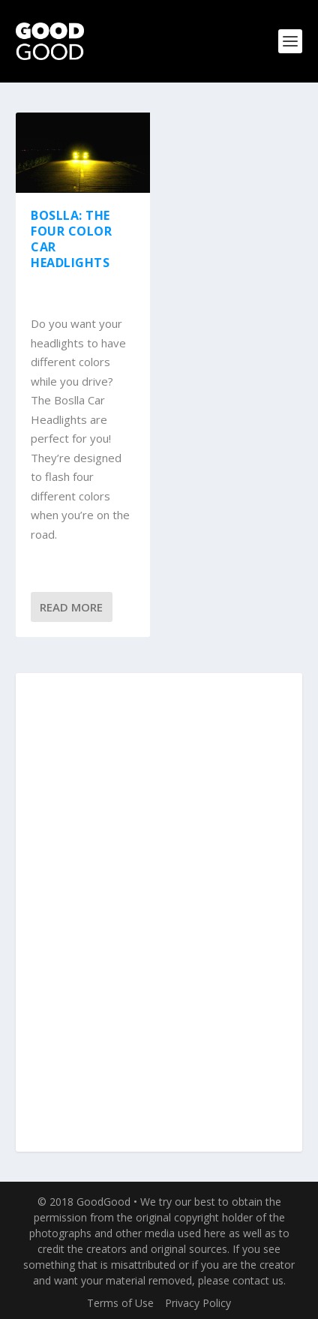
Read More (71, 606)
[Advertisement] (159, 913)
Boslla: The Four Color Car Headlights (71, 238)
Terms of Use (120, 1303)
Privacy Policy (198, 1303)
